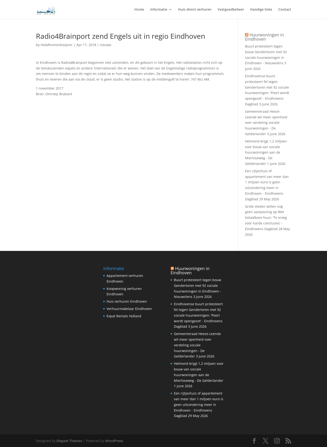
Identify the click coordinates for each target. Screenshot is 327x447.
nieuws (105, 45)
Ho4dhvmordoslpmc (57, 45)
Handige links (261, 10)
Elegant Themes (69, 440)
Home (139, 10)
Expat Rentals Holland (124, 316)
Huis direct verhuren (194, 10)
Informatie (158, 10)
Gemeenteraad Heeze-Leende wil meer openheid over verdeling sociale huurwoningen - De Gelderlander (266, 122)
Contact (284, 10)
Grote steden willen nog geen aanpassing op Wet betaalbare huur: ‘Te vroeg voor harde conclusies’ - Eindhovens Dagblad (266, 217)
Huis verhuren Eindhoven (127, 301)
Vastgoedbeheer (231, 10)
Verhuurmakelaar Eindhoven (129, 308)
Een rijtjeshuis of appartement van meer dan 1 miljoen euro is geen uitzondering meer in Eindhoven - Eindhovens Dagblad (198, 404)
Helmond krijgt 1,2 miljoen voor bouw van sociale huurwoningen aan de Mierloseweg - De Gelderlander (266, 152)
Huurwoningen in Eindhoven (264, 37)
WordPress (114, 440)
